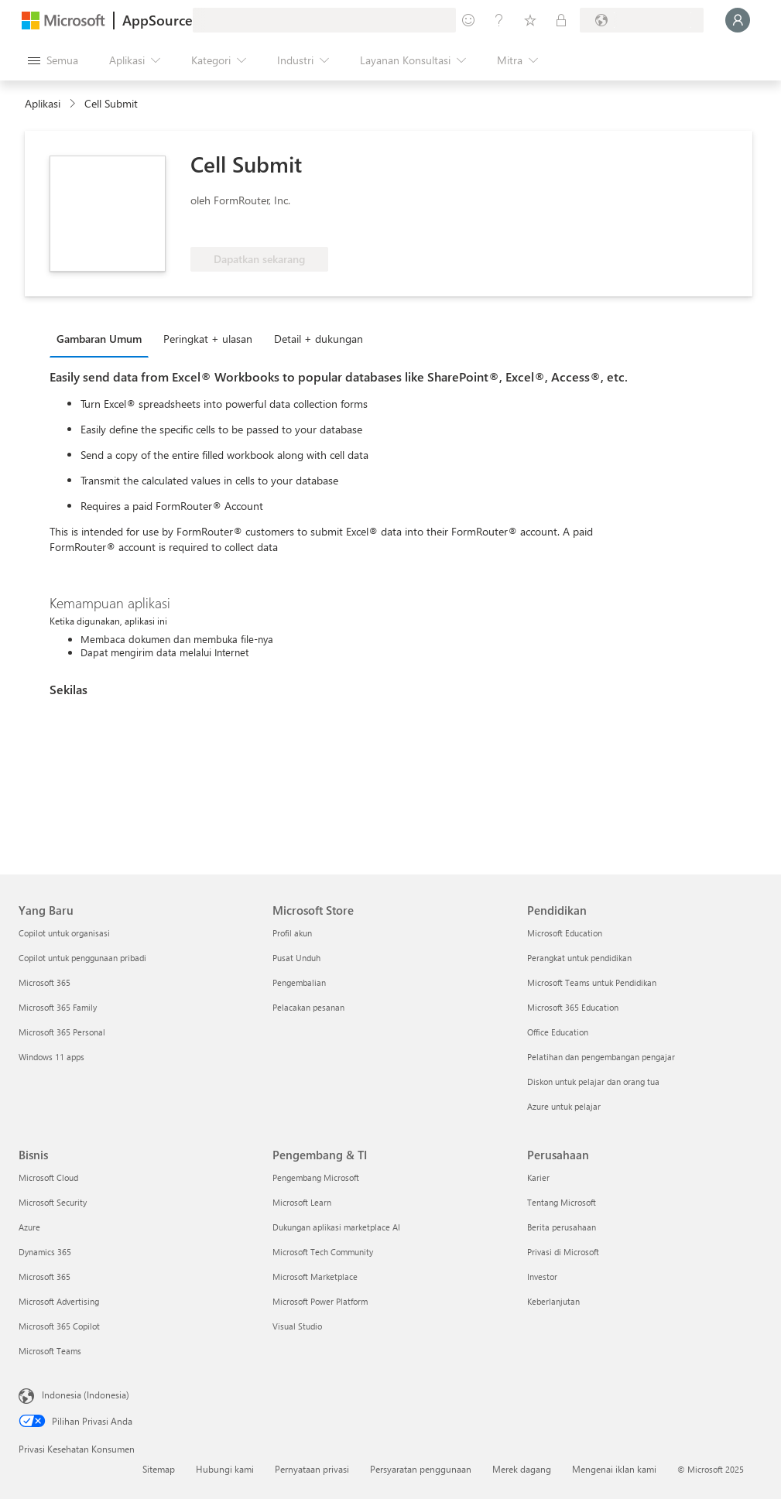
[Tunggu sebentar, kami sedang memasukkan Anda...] (737, 20)
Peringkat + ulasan (207, 338)
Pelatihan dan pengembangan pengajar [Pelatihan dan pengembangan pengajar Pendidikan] (601, 1057)
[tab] (103, 338)
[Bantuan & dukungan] (499, 20)
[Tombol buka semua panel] (53, 60)
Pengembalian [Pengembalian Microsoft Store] (299, 982)
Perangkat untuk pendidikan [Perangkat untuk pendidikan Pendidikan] (579, 957)
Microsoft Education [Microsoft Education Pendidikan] (564, 933)
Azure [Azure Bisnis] (29, 1227)
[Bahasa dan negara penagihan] (642, 20)
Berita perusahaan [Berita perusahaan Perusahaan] (561, 1227)
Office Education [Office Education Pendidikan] (557, 1032)
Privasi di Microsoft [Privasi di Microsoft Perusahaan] (563, 1252)
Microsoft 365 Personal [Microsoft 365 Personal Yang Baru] (62, 1032)
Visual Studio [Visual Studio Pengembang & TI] (297, 1326)
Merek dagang (521, 1469)
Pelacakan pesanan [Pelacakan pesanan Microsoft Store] (308, 1007)
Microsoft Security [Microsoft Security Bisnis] (53, 1202)
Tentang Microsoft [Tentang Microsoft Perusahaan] (561, 1202)
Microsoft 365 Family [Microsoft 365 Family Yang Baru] (58, 1007)
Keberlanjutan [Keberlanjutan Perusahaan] (553, 1301)
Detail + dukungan (318, 338)
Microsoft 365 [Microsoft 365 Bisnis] (44, 1276)
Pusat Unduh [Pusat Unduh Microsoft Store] (296, 957)
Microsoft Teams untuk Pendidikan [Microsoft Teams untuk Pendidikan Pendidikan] (591, 982)
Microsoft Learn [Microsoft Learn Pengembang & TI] (301, 1202)
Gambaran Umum (99, 338)
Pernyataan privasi (312, 1469)
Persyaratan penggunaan (420, 1469)
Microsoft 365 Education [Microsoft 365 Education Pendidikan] (572, 1007)
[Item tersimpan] (530, 20)
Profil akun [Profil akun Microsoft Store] (292, 933)
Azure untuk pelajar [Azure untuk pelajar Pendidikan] (564, 1106)
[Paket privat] (561, 20)
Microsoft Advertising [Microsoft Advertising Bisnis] (59, 1301)
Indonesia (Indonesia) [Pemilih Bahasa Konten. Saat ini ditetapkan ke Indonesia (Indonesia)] (85, 1394)
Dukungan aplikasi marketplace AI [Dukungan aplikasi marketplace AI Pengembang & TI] (336, 1227)
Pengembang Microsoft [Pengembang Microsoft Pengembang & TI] (315, 1177)
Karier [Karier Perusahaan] (538, 1177)
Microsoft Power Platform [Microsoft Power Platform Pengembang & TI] (320, 1301)
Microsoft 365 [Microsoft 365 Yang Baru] (44, 982)
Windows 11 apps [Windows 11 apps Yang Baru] (51, 1057)
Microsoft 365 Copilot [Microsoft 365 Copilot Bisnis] (59, 1326)
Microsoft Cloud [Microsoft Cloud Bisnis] (48, 1177)
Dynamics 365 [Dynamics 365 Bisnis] (45, 1252)
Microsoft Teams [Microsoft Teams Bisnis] (50, 1351)
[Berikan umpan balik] (468, 20)
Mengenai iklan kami (614, 1469)
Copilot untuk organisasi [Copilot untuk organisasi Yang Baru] (64, 933)
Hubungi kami (225, 1469)
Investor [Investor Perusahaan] (542, 1276)
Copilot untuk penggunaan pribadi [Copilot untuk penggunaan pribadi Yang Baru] (82, 957)
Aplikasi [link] (42, 103)
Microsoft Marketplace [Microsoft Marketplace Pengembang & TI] (315, 1276)
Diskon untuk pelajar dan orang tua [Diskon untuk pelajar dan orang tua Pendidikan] (593, 1081)
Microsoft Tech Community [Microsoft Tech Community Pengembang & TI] (322, 1252)
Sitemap (158, 1469)
